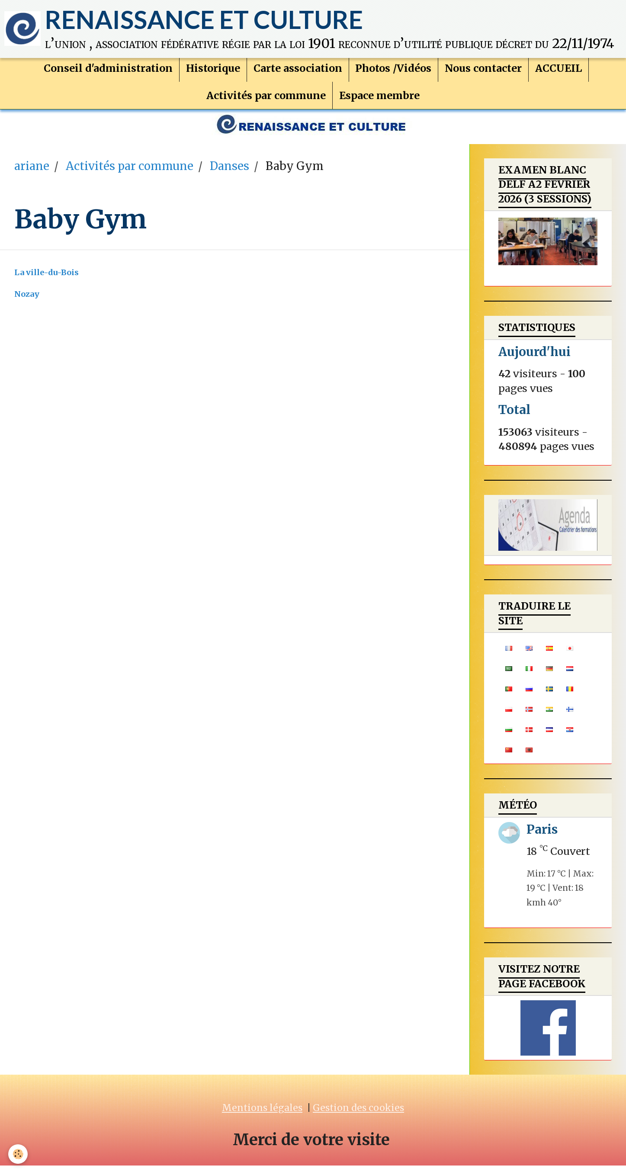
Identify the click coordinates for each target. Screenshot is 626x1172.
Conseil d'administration (108, 72)
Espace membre (379, 99)
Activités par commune (266, 99)
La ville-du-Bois (46, 279)
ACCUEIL (559, 72)
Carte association (298, 72)
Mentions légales (262, 1114)
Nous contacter (483, 72)
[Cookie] (18, 1154)
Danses (229, 173)
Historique (213, 72)
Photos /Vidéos (394, 72)
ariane (31, 173)
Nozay (26, 300)
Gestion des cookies (358, 1114)
